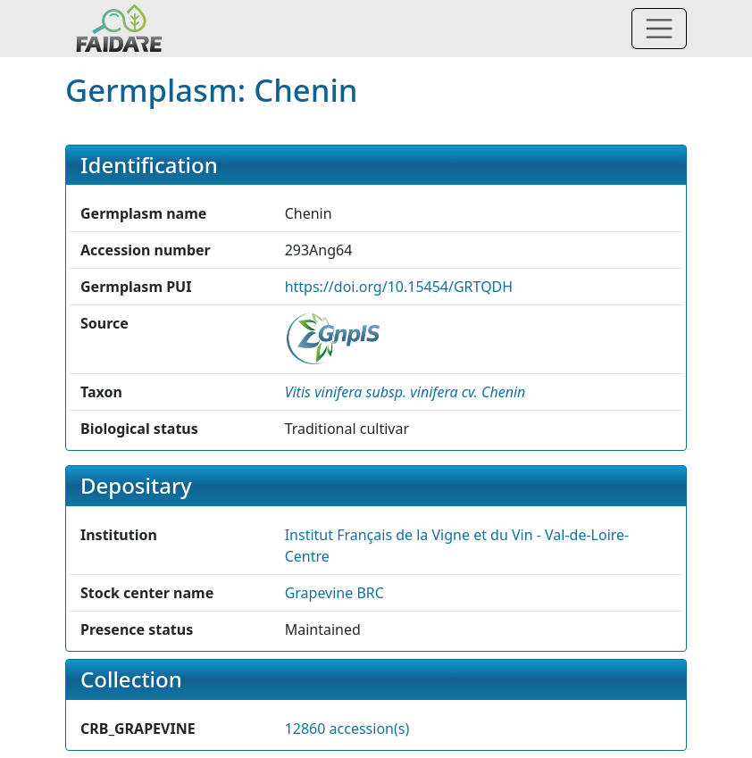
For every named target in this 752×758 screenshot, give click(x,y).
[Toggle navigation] (659, 28)
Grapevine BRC (334, 593)
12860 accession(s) (347, 728)
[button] (405, 392)
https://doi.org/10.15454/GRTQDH (399, 286)
